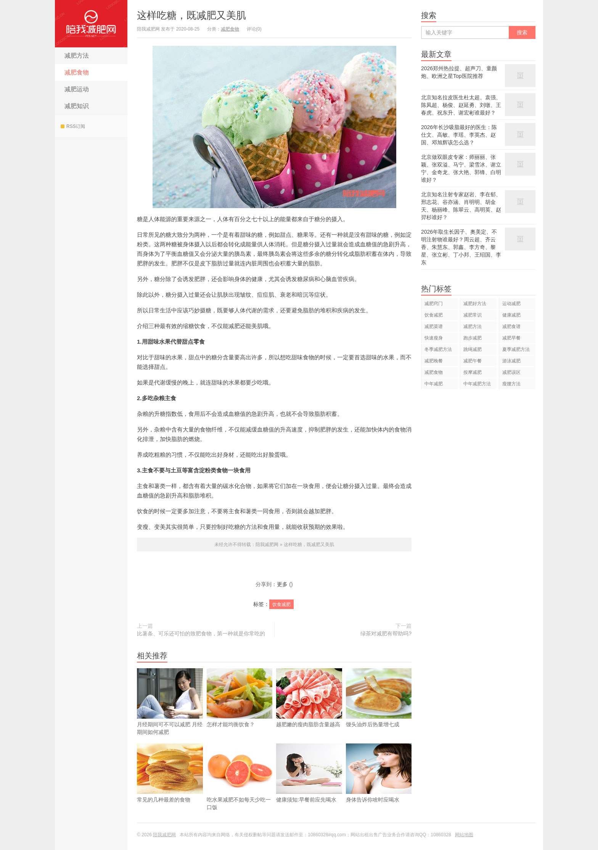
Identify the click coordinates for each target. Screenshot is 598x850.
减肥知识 (76, 106)
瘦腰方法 (511, 383)
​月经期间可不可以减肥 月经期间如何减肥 (170, 713)
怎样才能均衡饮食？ (240, 709)
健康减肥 (511, 315)
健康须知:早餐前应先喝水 (309, 784)
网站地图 (464, 834)
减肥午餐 (472, 361)
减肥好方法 (474, 303)
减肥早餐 (511, 338)
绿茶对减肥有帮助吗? (386, 633)
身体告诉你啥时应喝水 (379, 784)
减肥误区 (511, 372)
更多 (282, 584)
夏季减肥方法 (516, 349)
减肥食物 (76, 72)
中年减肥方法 (477, 383)
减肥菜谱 (433, 326)
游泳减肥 (511, 361)
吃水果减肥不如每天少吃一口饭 (240, 788)
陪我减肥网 (91, 23)
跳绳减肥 (472, 349)
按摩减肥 (472, 372)
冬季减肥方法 (438, 349)
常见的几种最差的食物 (170, 784)
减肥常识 (472, 315)
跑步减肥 (472, 338)
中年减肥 (433, 383)
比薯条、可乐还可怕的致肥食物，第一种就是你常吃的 (201, 633)
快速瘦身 (433, 338)
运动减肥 (511, 303)
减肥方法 (76, 55)
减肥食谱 (511, 326)
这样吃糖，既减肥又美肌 (191, 15)
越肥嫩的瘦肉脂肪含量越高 (309, 709)
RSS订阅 (73, 126)
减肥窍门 (433, 303)
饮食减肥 (281, 604)
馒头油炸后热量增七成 (379, 709)
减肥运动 (76, 89)
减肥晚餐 (433, 361)
